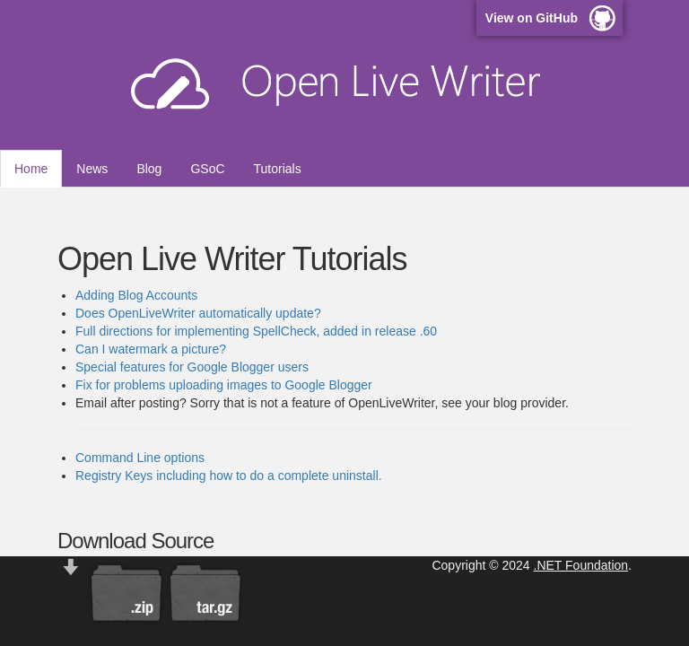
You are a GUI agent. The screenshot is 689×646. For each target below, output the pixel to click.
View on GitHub (531, 18)
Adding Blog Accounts (136, 295)
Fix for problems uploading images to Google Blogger (223, 385)
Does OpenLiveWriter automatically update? (198, 313)
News (92, 169)
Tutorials (277, 169)
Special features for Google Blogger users (192, 367)
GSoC (207, 169)
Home (31, 169)
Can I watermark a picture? (150, 349)
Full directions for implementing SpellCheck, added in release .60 (256, 331)
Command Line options (140, 457)
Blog (148, 169)
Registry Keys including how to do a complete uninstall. (228, 475)
